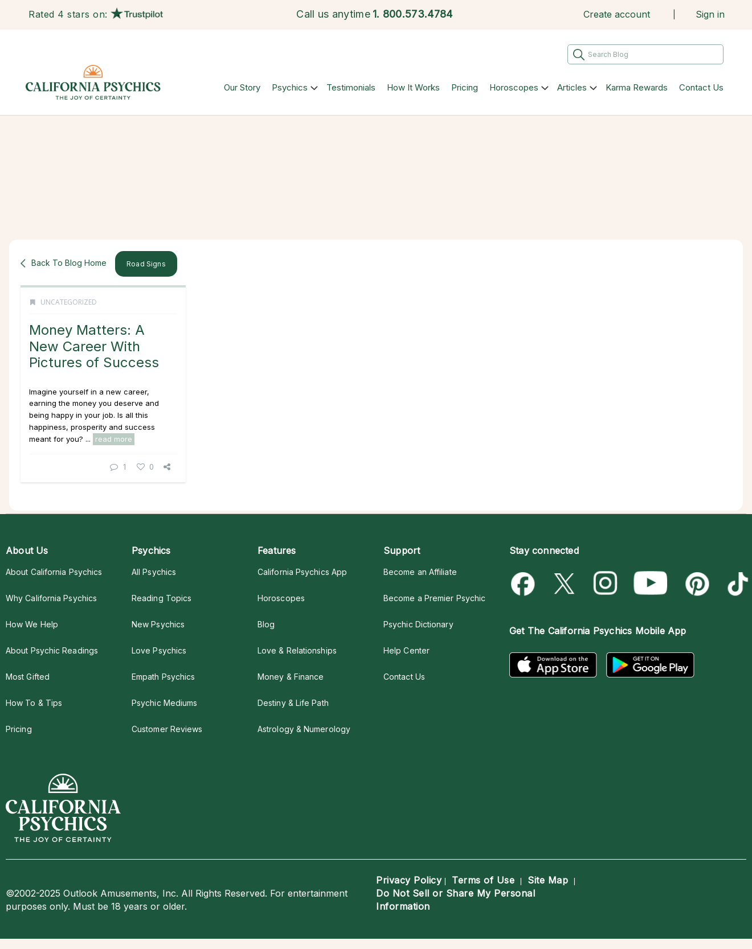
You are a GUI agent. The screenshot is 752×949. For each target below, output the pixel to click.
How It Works (413, 87)
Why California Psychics (51, 598)
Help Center (406, 650)
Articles (572, 87)
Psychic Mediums (164, 703)
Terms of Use (483, 880)
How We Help (32, 624)
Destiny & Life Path (293, 703)
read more (113, 438)
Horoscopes (513, 87)
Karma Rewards (637, 87)
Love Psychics (159, 650)
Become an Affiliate (420, 572)
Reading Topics (161, 598)
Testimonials (350, 87)
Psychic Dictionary (418, 624)
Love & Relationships (297, 650)
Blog (266, 624)
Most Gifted (28, 676)
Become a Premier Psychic (434, 598)
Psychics (290, 87)
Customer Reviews (167, 729)
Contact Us (701, 87)
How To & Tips (34, 703)
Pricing (464, 87)
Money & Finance (291, 676)
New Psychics (158, 624)
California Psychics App (302, 572)
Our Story (242, 87)
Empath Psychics (163, 676)
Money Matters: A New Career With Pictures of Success (94, 346)
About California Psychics (54, 572)
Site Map (548, 880)
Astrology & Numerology (304, 729)
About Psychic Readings (52, 650)
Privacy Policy (409, 880)
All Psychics (154, 572)
